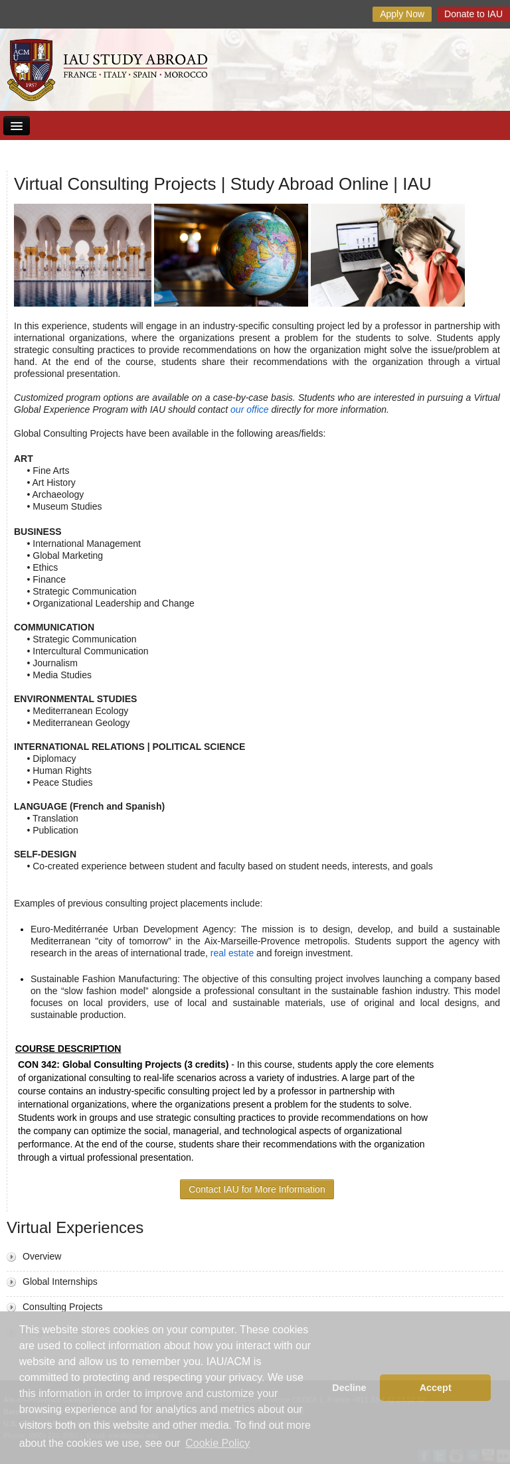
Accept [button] (436, 1387)
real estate (232, 953)
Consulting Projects (63, 1306)
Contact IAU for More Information (257, 1189)
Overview (42, 1256)
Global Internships (60, 1281)
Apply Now (402, 14)
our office (250, 409)
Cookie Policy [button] (217, 1443)
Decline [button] (349, 1387)
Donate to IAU (473, 14)
